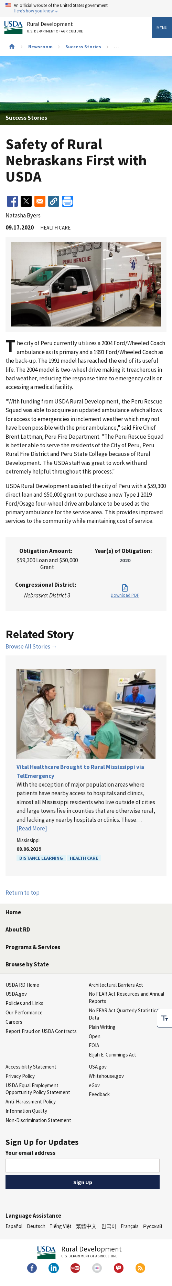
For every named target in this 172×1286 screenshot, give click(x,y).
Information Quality (26, 1111)
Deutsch (36, 1226)
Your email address (30, 1153)
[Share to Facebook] (12, 201)
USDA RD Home (22, 985)
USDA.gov (16, 994)
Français (130, 1226)
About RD (18, 929)
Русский (152, 1226)
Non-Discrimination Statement (38, 1120)
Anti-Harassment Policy (31, 1101)
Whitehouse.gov (106, 1076)
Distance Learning (41, 858)
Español (14, 1226)
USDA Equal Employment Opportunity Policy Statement (38, 1089)
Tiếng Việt (61, 1226)
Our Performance (24, 1012)
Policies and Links (24, 1003)
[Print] (67, 201)
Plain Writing (102, 1027)
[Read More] (32, 828)
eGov (94, 1085)
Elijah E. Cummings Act (112, 1054)
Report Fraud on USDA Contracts (41, 1031)
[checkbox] (164, 1018)
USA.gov (98, 1066)
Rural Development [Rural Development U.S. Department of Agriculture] (55, 28)
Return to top (23, 892)
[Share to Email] (39, 201)
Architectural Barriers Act (116, 985)
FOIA (94, 1045)
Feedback (99, 1094)
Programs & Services (33, 947)
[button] (53, 201)
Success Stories (83, 46)
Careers (14, 1022)
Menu (162, 28)
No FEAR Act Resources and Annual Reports (126, 997)
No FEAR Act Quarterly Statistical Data (124, 1014)
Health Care (84, 858)
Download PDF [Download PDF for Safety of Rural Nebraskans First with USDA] (125, 595)
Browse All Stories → (31, 646)
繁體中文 (86, 1226)
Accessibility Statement (31, 1066)
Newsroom (40, 46)
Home (13, 912)
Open (94, 1036)
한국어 (109, 1226)
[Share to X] (26, 201)
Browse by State (27, 964)
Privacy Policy (20, 1076)
